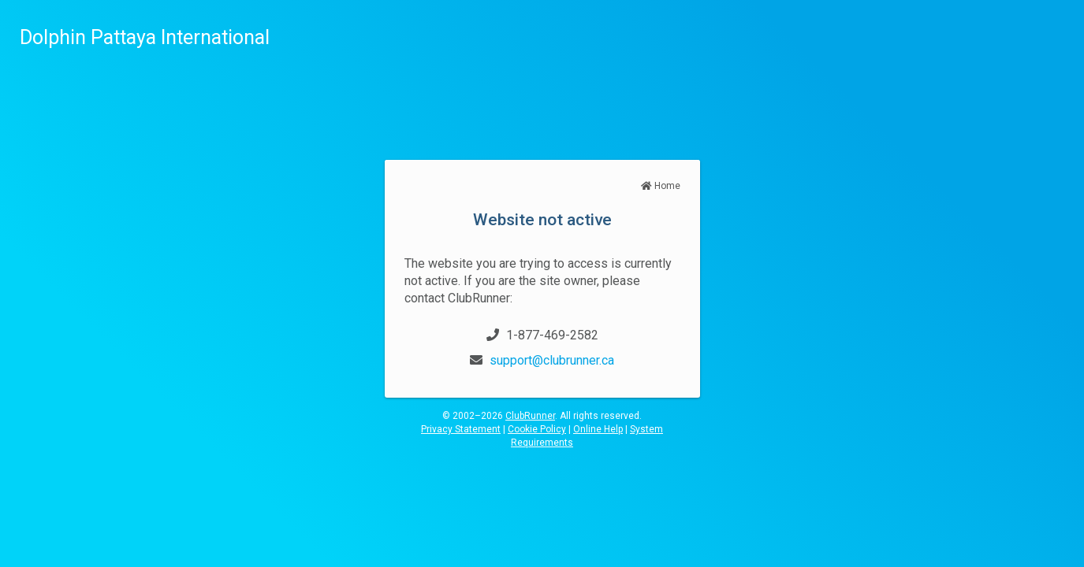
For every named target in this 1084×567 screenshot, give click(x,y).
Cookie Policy (537, 429)
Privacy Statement (461, 429)
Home (660, 185)
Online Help (598, 429)
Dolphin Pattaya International (145, 37)
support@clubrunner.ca (552, 360)
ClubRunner (530, 415)
